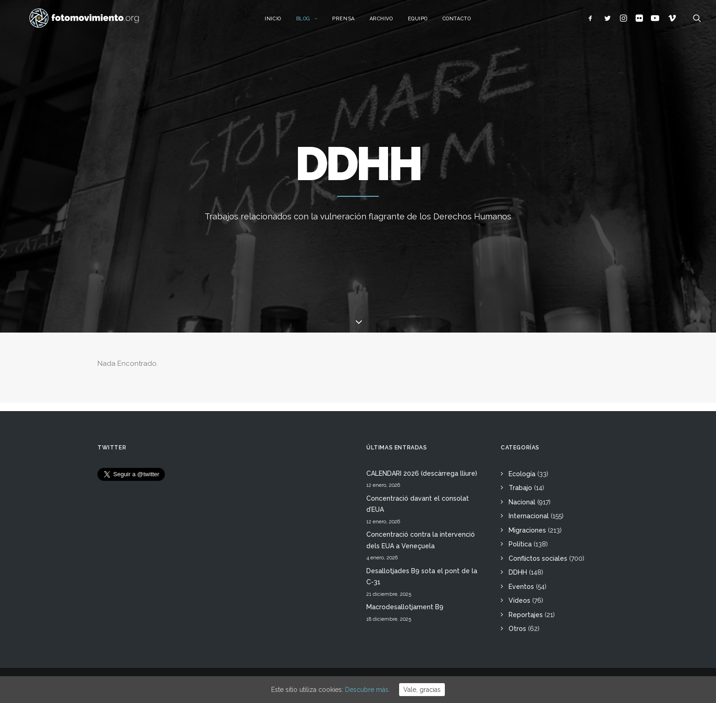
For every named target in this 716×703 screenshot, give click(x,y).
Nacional (522, 502)
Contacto (467, 22)
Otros (517, 628)
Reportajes (526, 614)
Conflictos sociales (538, 558)
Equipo (428, 22)
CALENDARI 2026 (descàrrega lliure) (421, 473)
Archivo (391, 22)
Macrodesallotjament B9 (404, 607)
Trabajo (520, 487)
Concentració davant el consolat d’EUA (417, 504)
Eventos (521, 586)
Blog (317, 22)
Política (520, 544)
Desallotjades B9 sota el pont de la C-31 (421, 576)
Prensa (353, 22)
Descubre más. (367, 689)
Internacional (529, 516)
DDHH (518, 572)
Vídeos (519, 600)
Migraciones (527, 530)
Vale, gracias (422, 689)
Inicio (283, 22)
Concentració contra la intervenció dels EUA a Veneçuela (420, 540)
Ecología (522, 474)
